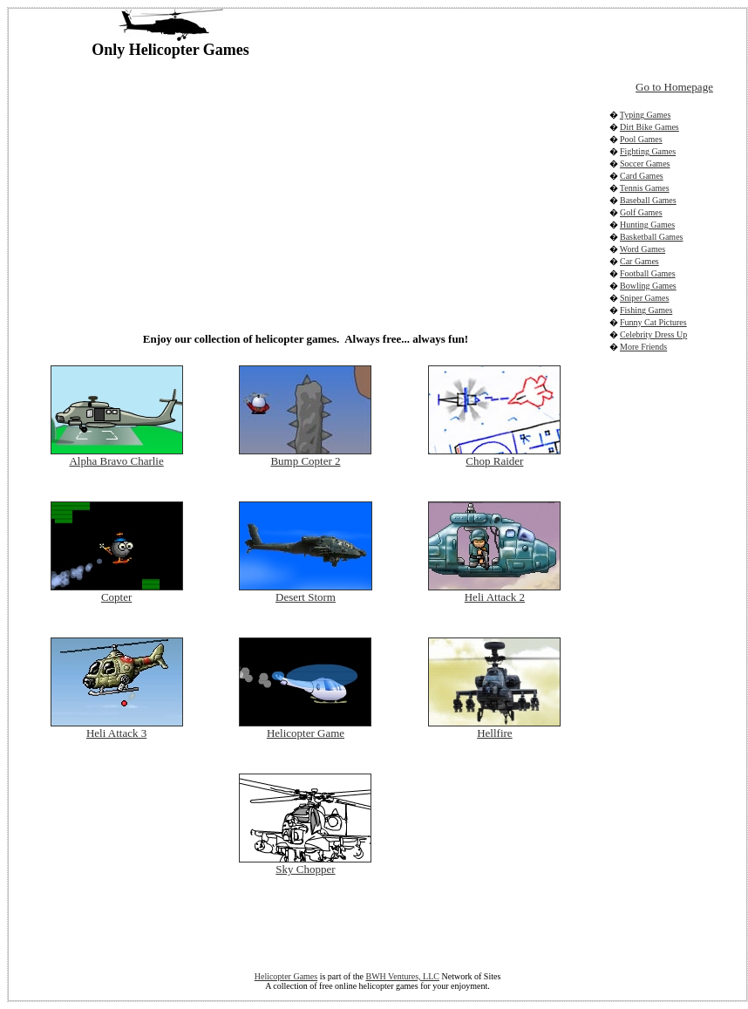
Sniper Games (644, 298)
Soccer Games (645, 163)
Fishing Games (646, 310)
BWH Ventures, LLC (402, 976)
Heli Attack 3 (116, 733)
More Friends (643, 346)
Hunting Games (647, 224)
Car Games (639, 261)
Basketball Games (651, 237)
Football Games (648, 273)
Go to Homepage (674, 86)
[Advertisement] (248, 191)
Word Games (642, 249)
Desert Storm (305, 596)
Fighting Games (648, 151)
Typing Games (645, 114)
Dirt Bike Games (649, 127)
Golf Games (641, 212)
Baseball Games (648, 200)
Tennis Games (645, 188)
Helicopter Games (286, 976)
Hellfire (494, 733)
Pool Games (641, 139)
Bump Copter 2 (305, 460)
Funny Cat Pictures (653, 322)
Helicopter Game (305, 733)
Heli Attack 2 (495, 596)
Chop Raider (494, 460)
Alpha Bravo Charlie (116, 460)
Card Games (641, 176)
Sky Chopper (305, 869)
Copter (116, 596)
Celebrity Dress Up (653, 334)
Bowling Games (648, 285)
